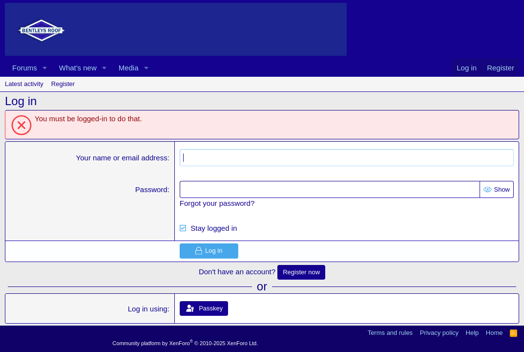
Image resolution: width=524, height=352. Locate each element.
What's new (78, 68)
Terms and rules (390, 332)
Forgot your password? (217, 203)
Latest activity (24, 84)
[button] (45, 68)
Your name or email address (122, 158)
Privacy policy (439, 332)
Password (151, 189)
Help (472, 332)
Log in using (148, 309)
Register (63, 84)
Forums (24, 68)
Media (129, 68)
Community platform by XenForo (185, 343)
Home (494, 332)
